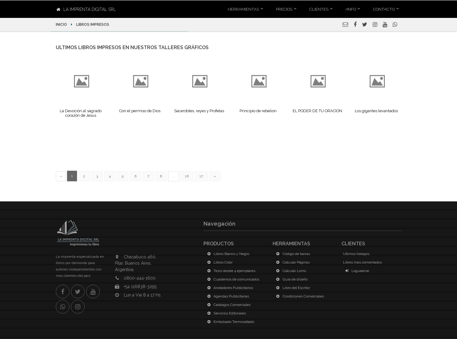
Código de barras (292, 254)
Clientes (318, 9)
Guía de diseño (290, 279)
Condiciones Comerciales (299, 296)
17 (201, 176)
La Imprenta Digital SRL (86, 9)
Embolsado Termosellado (229, 322)
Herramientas (243, 9)
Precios (284, 9)
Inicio (62, 24)
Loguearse (356, 271)
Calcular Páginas (292, 262)
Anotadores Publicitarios (229, 288)
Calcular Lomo (290, 271)
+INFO (350, 9)
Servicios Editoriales (225, 313)
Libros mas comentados (362, 262)
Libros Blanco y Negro (227, 254)
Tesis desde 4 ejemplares (230, 271)
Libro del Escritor (292, 288)
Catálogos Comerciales (227, 305)
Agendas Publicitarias (227, 296)
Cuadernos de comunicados (232, 279)
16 (187, 176)
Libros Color (219, 262)
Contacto (384, 9)
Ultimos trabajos (356, 254)
